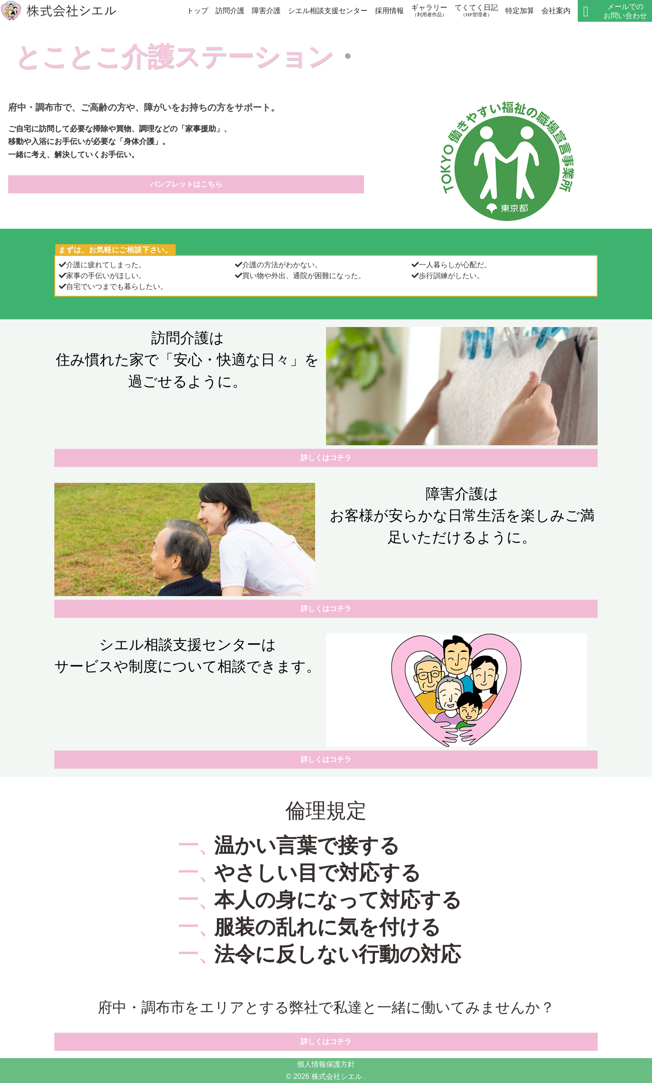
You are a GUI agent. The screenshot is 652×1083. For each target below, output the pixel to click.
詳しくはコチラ (326, 458)
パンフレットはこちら (186, 184)
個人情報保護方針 (326, 1064)
